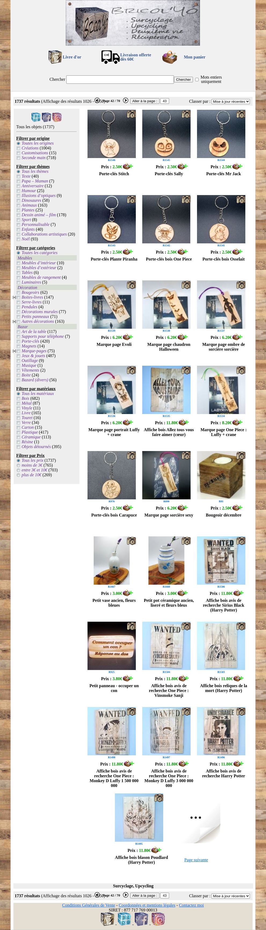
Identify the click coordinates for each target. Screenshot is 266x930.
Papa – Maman (35, 181)
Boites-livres (32, 297)
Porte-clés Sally (169, 173)
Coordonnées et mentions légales (147, 905)
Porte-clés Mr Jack (223, 173)
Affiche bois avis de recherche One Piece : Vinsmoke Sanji (169, 690)
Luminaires (31, 282)
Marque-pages (34, 351)
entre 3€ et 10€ (35, 470)
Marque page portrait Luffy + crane (114, 432)
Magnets (29, 346)
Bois (25, 398)
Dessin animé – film (39, 215)
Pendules (30, 307)
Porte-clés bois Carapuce (114, 515)
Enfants (28, 229)
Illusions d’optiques (39, 195)
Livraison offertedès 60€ (135, 57)
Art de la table (34, 331)
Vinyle (27, 408)
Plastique (30, 432)
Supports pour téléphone (43, 336)
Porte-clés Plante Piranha (114, 259)
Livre (26, 413)
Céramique (31, 437)
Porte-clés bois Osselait (223, 259)
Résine (27, 442)
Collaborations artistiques (44, 234)
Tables (27, 272)
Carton (28, 427)
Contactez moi (191, 905)
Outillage (30, 360)
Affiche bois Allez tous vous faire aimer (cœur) (169, 432)
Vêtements (30, 370)
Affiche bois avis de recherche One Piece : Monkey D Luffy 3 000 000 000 (168, 778)
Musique (29, 365)
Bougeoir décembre (223, 515)
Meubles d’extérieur (39, 267)
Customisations (35, 153)
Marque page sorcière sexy (168, 515)
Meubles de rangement (41, 277)
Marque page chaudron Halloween (168, 347)
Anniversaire (33, 186)
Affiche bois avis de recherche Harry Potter (223, 773)
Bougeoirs (30, 292)
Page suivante (196, 860)
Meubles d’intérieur (39, 263)
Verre (26, 422)
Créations (30, 148)
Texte (26, 176)
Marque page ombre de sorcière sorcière (223, 347)
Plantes (28, 210)
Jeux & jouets (33, 355)
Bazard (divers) (35, 380)
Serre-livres (32, 302)
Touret (27, 417)
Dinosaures (31, 200)
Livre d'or (72, 57)
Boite (26, 375)
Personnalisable (36, 224)
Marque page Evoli (114, 344)
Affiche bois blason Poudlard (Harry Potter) (141, 860)
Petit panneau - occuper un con (114, 688)
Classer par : (199, 101)
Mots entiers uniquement (211, 79)
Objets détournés (36, 446)
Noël (26, 239)
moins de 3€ (32, 465)
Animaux (29, 205)
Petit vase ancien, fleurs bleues (114, 602)
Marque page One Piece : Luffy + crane (224, 432)
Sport (26, 219)
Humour (29, 190)
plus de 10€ (32, 475)
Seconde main (34, 157)
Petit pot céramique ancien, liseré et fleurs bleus (169, 602)
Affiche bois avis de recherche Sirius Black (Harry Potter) (223, 605)
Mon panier (194, 57)
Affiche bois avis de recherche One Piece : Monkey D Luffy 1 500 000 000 (114, 778)
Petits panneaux (35, 316)
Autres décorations (38, 321)
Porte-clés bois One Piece (169, 259)
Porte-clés (30, 341)
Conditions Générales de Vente (88, 905)
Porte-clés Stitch (114, 173)
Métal (27, 403)
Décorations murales (40, 311)
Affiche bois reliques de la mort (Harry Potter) (223, 688)
